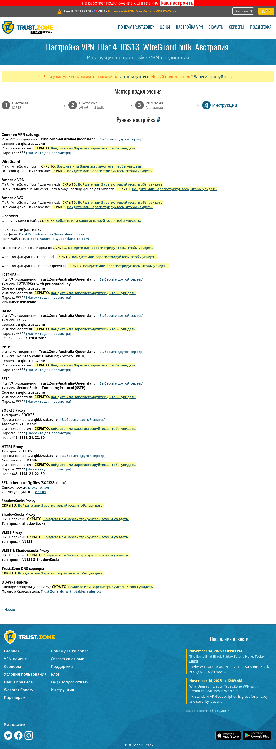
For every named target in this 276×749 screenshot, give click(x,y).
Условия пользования (25, 674)
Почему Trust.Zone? (136, 27)
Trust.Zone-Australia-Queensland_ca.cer (52, 234)
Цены (165, 27)
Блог (55, 674)
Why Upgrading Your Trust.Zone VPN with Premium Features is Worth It (223, 688)
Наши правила (18, 682)
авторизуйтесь (134, 76)
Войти (266, 11)
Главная (12, 650)
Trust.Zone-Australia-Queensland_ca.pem (55, 238)
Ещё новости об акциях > (207, 710)
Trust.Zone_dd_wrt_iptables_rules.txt (71, 591)
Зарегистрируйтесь (213, 76)
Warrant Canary (18, 689)
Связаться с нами (68, 658)
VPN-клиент (15, 658)
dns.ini (40, 491)
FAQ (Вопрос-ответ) (69, 682)
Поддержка (260, 27)
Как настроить (176, 3)
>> (142, 11)
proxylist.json (39, 487)
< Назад (8, 609)
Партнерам (15, 697)
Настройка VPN (189, 27)
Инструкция (62, 689)
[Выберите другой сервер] (121, 139)
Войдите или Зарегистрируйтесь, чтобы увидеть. (93, 148)
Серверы (236, 27)
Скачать (215, 27)
